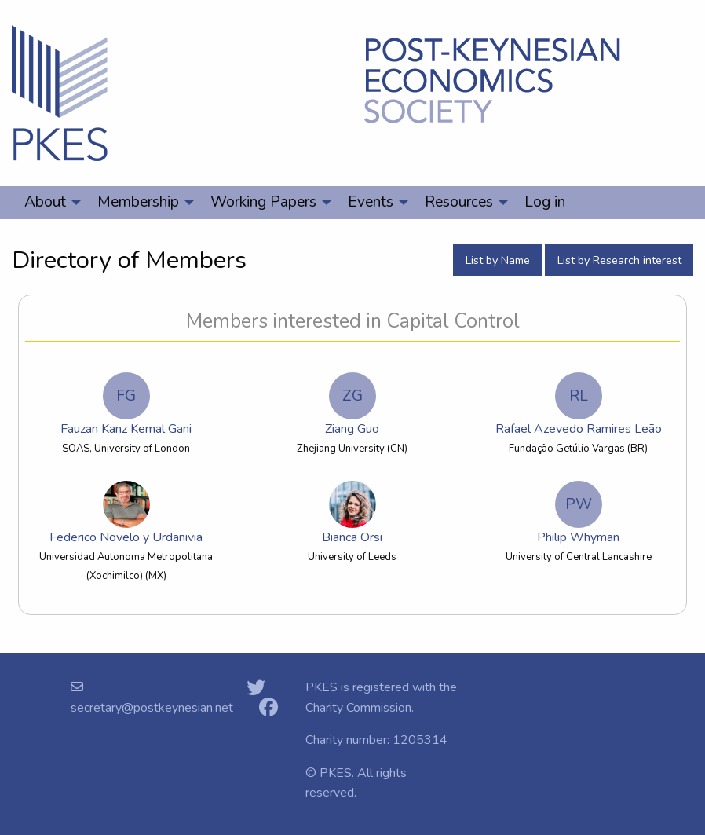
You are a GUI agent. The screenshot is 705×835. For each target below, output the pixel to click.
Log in (544, 202)
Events (370, 202)
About (45, 202)
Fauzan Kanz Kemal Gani (126, 405)
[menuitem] (48, 202)
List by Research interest (619, 260)
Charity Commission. (359, 707)
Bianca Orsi (352, 513)
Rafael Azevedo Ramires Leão (578, 405)
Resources (459, 202)
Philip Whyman (578, 513)
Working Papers (263, 202)
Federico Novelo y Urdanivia (126, 513)
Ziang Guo (352, 405)
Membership (138, 202)
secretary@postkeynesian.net (152, 707)
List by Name (498, 260)
